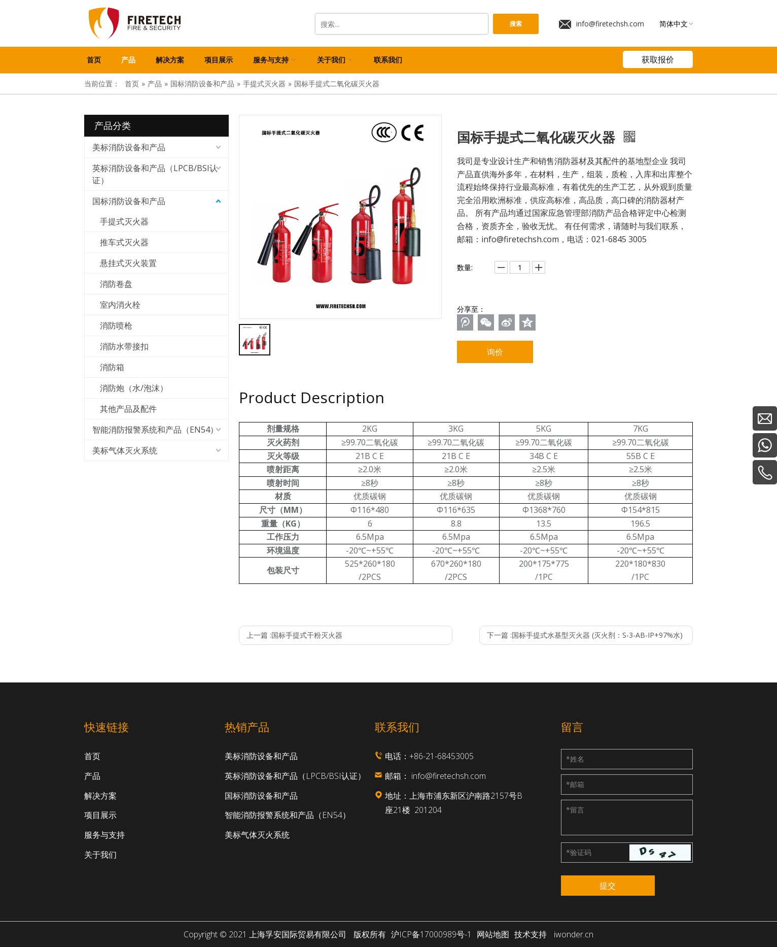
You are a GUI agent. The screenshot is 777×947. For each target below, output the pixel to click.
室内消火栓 (120, 304)
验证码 (578, 852)
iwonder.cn (573, 934)
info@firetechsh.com (601, 24)
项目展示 (100, 815)
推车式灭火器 (124, 242)
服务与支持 (104, 834)
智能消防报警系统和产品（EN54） (155, 429)
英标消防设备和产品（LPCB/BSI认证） (155, 174)
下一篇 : (585, 635)
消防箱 (112, 367)
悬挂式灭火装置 (128, 263)
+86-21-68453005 (441, 756)
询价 (495, 351)
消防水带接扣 (124, 346)
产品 (92, 775)
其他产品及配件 (128, 408)
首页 (92, 756)
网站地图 (493, 934)
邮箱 (575, 784)
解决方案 (100, 795)
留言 (575, 809)
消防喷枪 (116, 325)
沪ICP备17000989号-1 (431, 934)
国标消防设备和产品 (128, 201)
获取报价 (658, 59)
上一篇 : (294, 635)
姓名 (575, 759)
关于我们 (100, 854)
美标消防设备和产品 (128, 147)
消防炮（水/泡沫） (134, 388)
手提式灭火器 (124, 221)
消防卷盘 (116, 283)
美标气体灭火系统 (124, 450)
